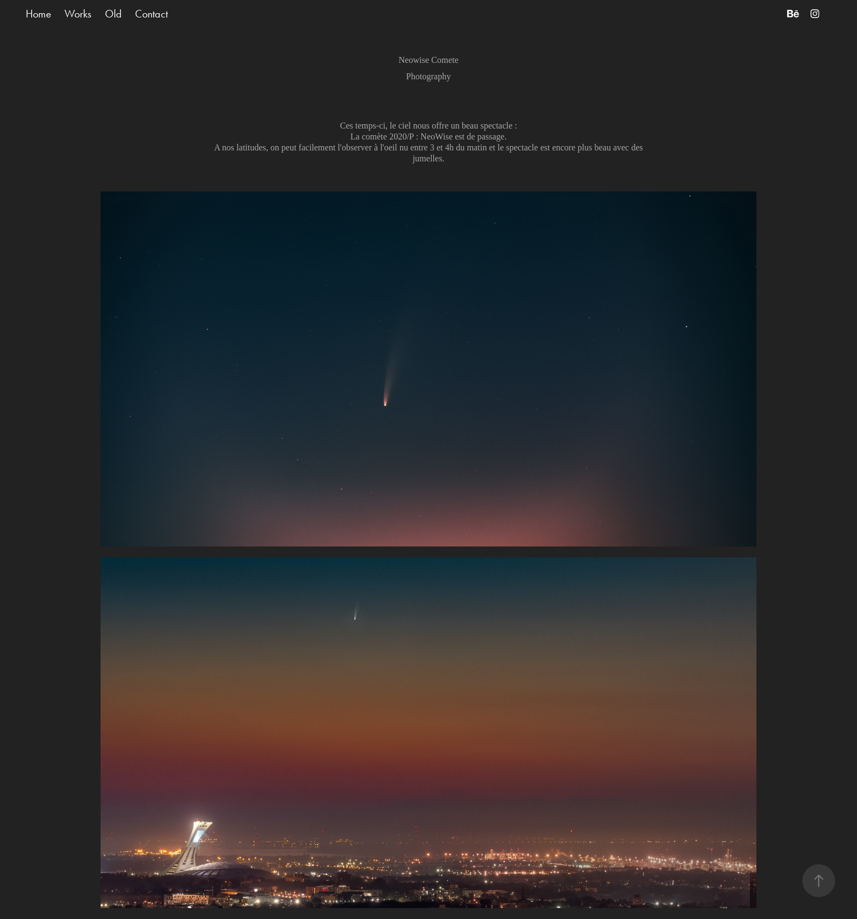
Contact (151, 13)
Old (113, 13)
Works (77, 13)
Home (38, 13)
